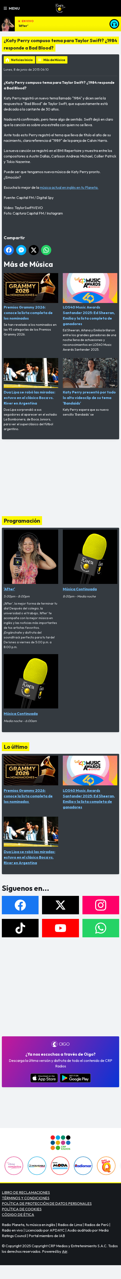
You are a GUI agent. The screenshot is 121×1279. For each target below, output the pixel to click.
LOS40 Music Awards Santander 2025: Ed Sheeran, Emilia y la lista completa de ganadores (90, 299)
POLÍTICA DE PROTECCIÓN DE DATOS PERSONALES (47, 1203)
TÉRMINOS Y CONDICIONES (25, 1198)
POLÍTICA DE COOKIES (22, 1209)
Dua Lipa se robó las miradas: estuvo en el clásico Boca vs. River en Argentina (31, 381)
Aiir (64, 1251)
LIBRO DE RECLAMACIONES (26, 1192)
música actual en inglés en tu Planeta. (69, 187)
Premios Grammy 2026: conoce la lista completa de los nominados (31, 296)
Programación (22, 520)
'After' (23, 26)
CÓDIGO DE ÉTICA (18, 1214)
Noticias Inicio (22, 60)
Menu (12, 8)
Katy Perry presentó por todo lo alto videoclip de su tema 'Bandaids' (90, 381)
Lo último (15, 746)
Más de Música (54, 60)
